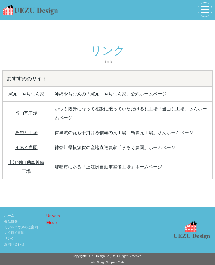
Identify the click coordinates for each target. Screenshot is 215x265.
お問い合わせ (14, 244)
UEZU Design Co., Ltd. (102, 256)
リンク (9, 239)
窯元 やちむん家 (26, 94)
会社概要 (11, 221)
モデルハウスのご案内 (21, 227)
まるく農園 (26, 147)
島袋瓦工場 (26, 132)
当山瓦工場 (26, 113)
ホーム (9, 216)
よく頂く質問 (14, 233)
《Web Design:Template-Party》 (107, 262)
